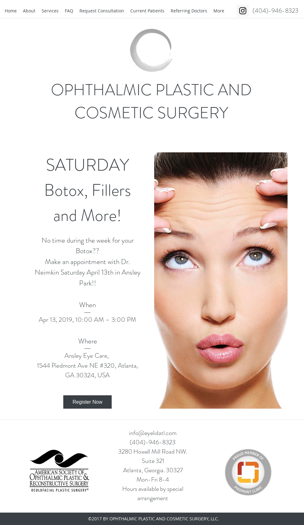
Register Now (87, 402)
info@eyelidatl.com (153, 433)
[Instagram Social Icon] (243, 11)
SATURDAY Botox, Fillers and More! (89, 190)
